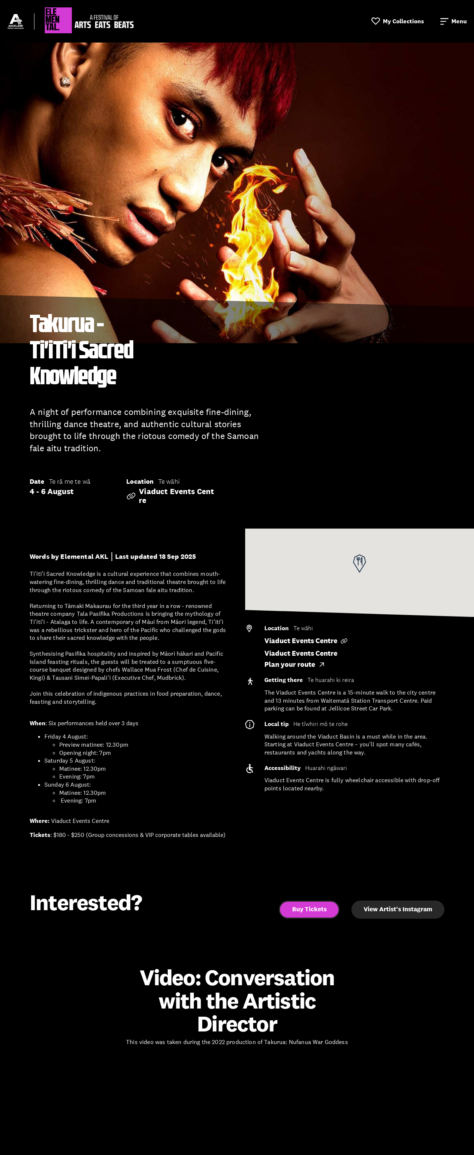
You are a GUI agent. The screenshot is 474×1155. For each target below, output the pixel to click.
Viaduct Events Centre (170, 496)
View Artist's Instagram (398, 909)
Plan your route (295, 665)
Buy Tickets (309, 909)
